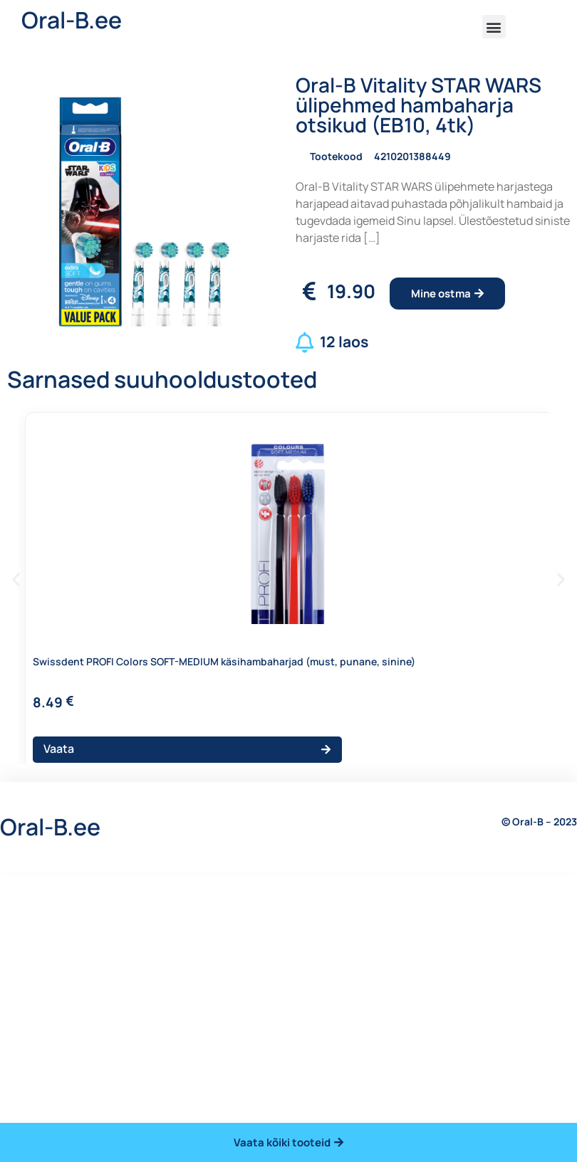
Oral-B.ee (71, 20)
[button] (494, 26)
